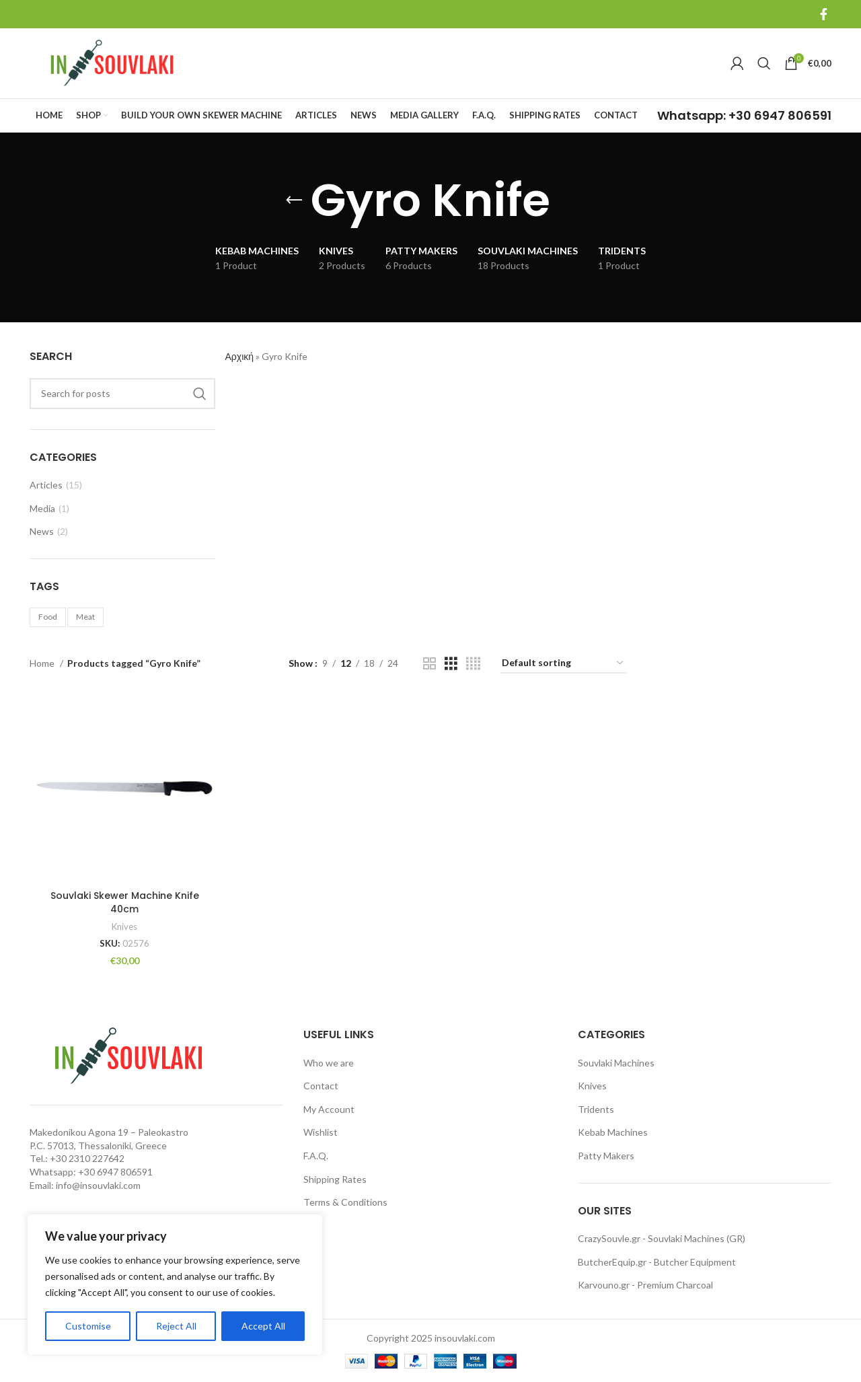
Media (42, 508)
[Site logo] (114, 62)
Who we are (328, 1062)
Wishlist (320, 1132)
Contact (320, 1085)
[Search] (764, 63)
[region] (175, 1284)
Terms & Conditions (345, 1202)
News (42, 531)
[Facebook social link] (823, 14)
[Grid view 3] (451, 663)
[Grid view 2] (429, 663)
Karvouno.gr (604, 1284)
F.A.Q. (315, 1155)
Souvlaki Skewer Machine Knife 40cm (124, 902)
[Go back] (294, 200)
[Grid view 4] (473, 663)
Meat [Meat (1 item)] (85, 617)
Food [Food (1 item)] (47, 617)
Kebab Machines (613, 1132)
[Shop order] (563, 664)
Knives (125, 926)
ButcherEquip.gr (612, 1261)
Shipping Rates (335, 1178)
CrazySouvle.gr (609, 1238)
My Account (328, 1109)
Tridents (596, 1109)
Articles (46, 484)
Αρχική (239, 356)
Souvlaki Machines (616, 1062)
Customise (88, 1326)
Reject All (176, 1326)
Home (43, 663)
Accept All (263, 1326)
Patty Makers (606, 1155)
